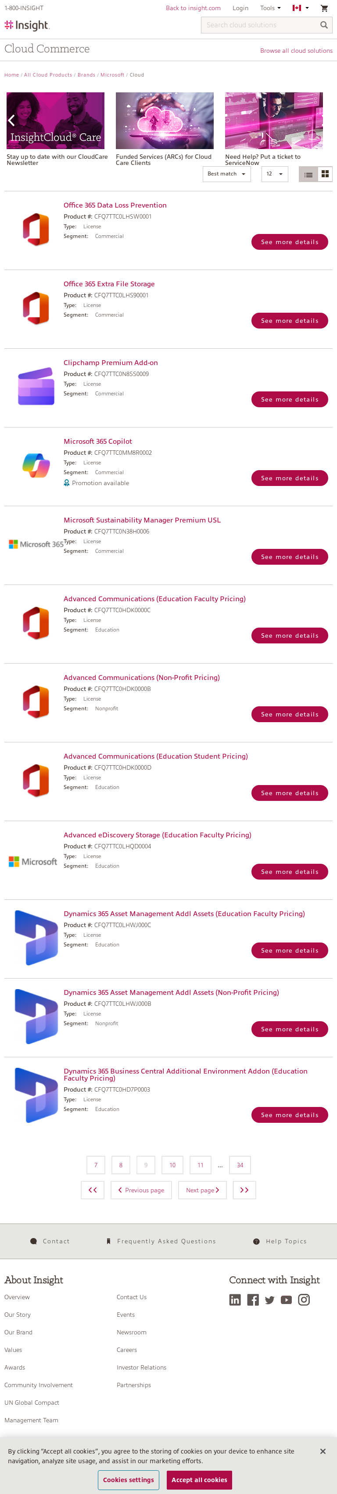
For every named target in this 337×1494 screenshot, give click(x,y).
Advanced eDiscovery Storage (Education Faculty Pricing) (157, 835)
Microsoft (112, 75)
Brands (87, 75)
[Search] (324, 25)
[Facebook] (255, 1300)
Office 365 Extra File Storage (109, 284)
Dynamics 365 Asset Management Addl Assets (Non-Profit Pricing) (171, 992)
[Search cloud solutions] (267, 25)
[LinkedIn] (237, 1300)
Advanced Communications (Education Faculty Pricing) (155, 599)
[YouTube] (288, 1300)
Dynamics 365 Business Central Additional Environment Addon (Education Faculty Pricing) (186, 1075)
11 (200, 1165)
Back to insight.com (193, 7)
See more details (290, 241)
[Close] (323, 1456)
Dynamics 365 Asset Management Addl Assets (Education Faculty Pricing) (184, 913)
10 (172, 1165)
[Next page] (244, 1190)
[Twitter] (272, 1300)
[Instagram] (306, 1300)
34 (240, 1165)
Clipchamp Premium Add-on (111, 362)
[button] (227, 174)
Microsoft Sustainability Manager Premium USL (142, 520)
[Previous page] (92, 1190)
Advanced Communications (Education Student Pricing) (156, 756)
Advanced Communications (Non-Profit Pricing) (142, 677)
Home (11, 75)
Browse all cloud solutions (296, 50)
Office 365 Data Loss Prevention (115, 205)
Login (240, 7)
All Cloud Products (48, 75)
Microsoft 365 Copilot (98, 441)
